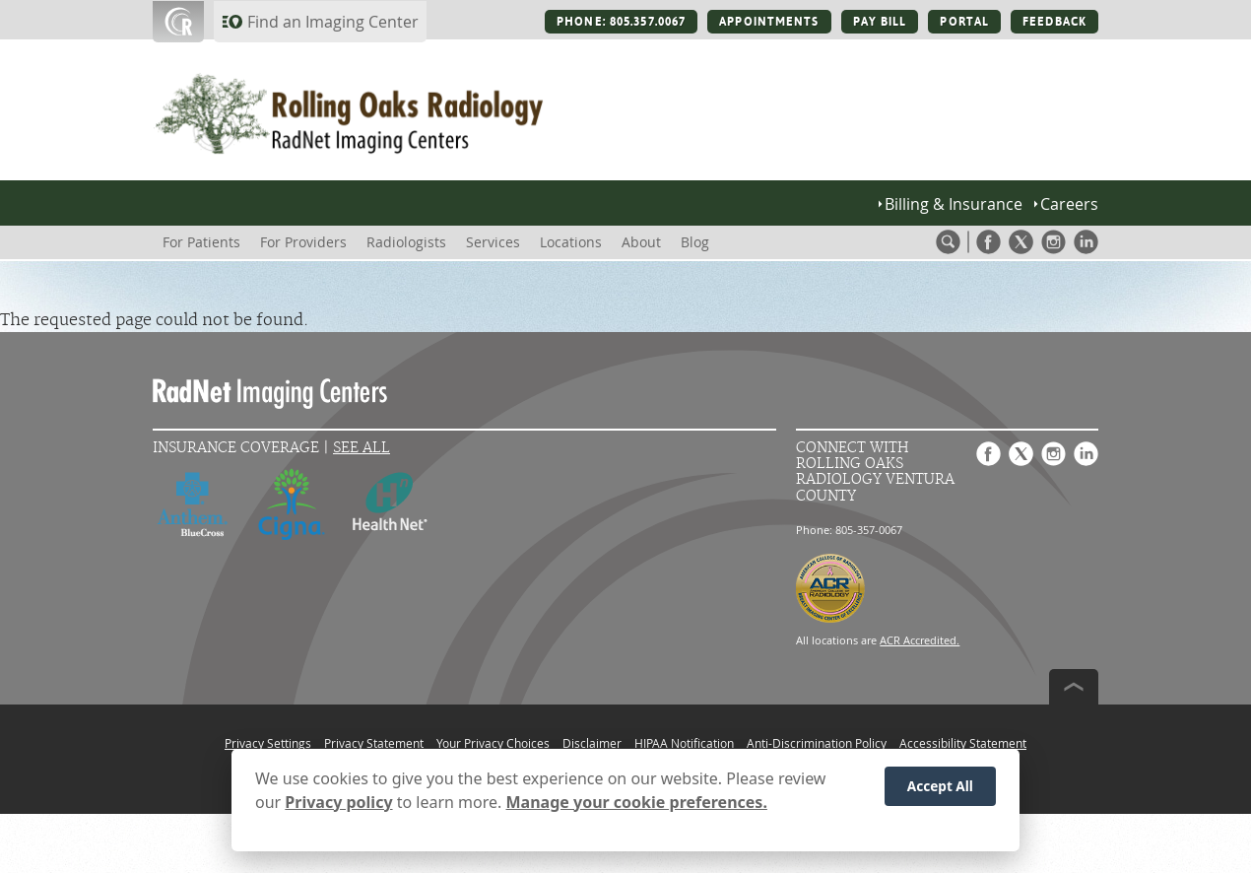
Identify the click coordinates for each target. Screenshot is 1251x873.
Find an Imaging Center (333, 22)
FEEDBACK (1054, 22)
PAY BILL (880, 22)
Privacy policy (338, 809)
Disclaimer (592, 743)
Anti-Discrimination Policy (817, 743)
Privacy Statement (374, 743)
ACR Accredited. (919, 640)
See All (361, 447)
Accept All (940, 792)
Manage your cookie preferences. (636, 809)
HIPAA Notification (684, 743)
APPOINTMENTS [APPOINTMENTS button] (769, 22)
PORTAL (964, 22)
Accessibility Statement (962, 743)
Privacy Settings (268, 743)
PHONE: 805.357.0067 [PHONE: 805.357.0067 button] (621, 22)
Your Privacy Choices (493, 743)
